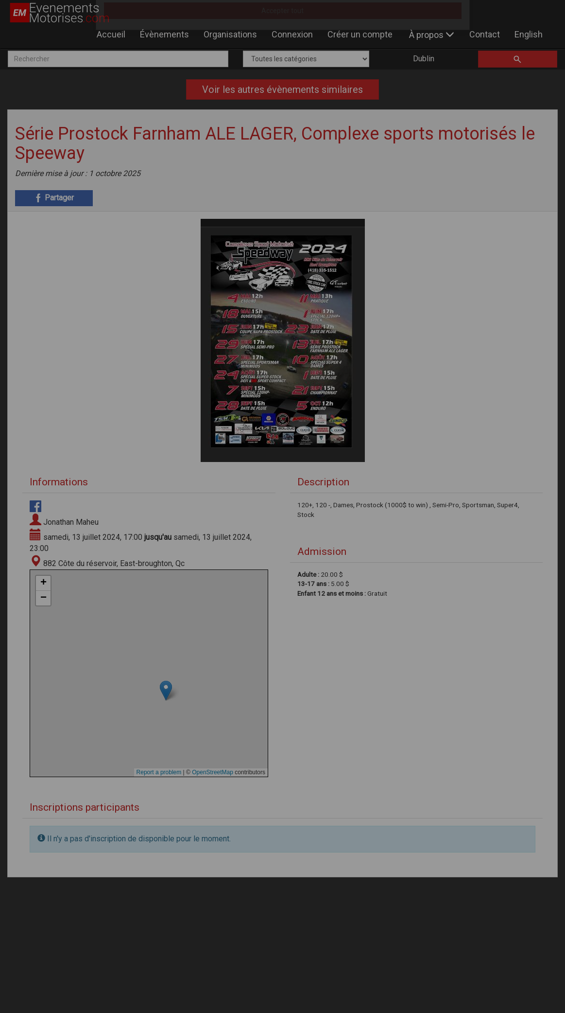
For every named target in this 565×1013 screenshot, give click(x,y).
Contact (484, 34)
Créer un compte (360, 34)
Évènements (164, 34)
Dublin (423, 58)
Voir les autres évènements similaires (282, 89)
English (528, 34)
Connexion (292, 34)
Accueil (111, 34)
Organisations (230, 34)
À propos (431, 35)
